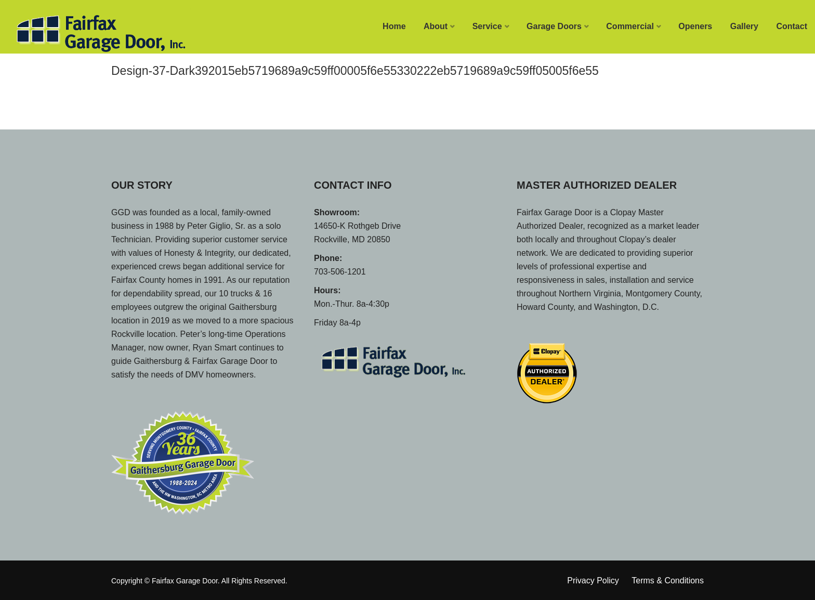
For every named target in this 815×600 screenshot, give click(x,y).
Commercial (630, 26)
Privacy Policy (593, 580)
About (436, 26)
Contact (791, 26)
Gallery (744, 26)
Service (487, 26)
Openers (695, 26)
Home (394, 26)
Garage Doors (554, 26)
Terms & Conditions (668, 580)
